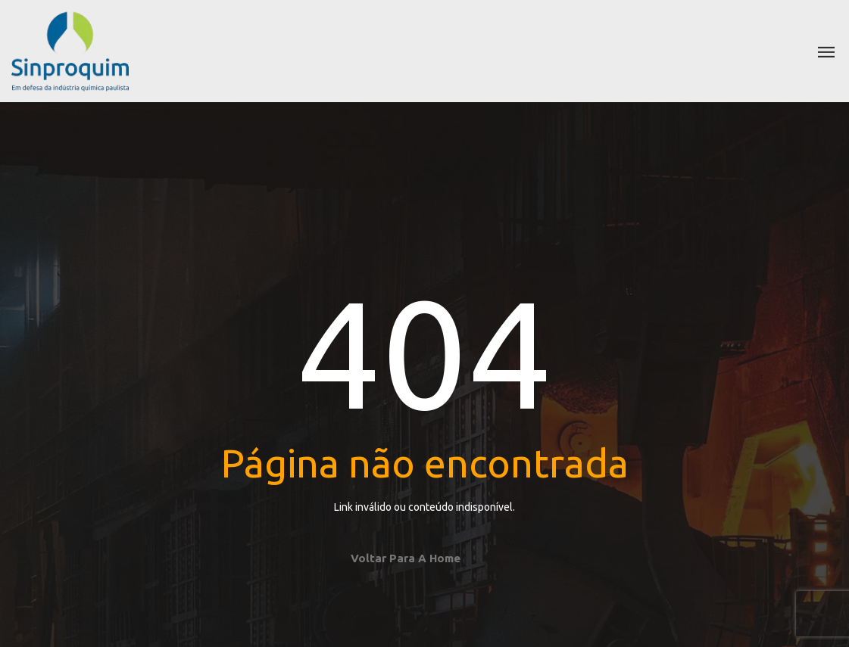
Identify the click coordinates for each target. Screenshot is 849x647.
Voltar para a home (405, 558)
